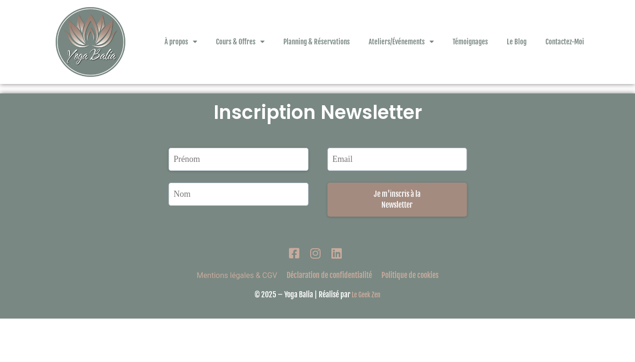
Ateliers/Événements (401, 42)
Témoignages (470, 41)
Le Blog (517, 41)
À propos (181, 42)
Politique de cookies (409, 318)
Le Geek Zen (366, 338)
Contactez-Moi (564, 41)
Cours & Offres (240, 42)
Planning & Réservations (316, 41)
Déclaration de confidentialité (329, 318)
